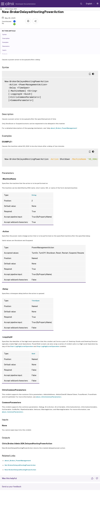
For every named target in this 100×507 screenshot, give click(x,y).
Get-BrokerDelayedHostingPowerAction (20, 465)
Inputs (5, 50)
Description (7, 38)
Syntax (6, 34)
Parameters (7, 46)
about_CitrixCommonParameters (48, 397)
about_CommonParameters (12, 412)
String (34, 195)
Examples (6, 42)
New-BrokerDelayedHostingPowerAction (20, 470)
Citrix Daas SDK (11, 9)
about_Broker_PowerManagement (64, 128)
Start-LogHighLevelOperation (21, 346)
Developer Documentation (21, 4)
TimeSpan (35, 301)
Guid (33, 354)
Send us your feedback (11, 487)
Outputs (6, 54)
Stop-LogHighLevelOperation (48, 346)
